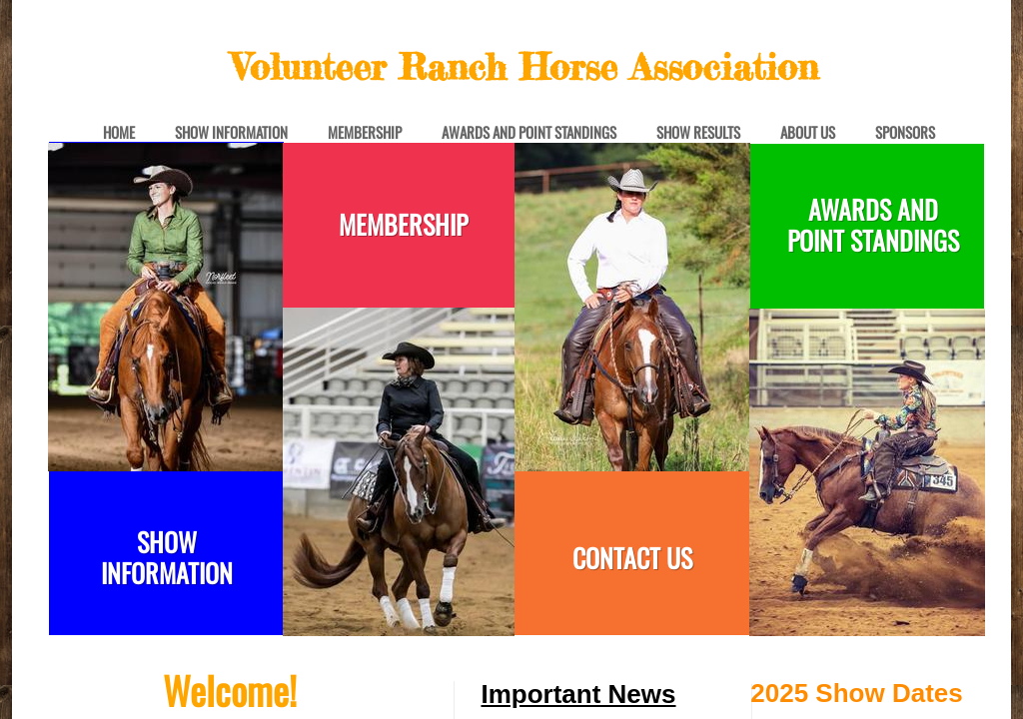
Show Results (698, 133)
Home (119, 133)
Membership (365, 133)
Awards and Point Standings (529, 133)
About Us (807, 133)
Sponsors (905, 133)
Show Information (231, 133)
